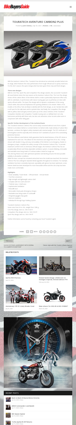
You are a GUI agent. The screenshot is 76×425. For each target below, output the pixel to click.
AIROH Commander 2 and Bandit (23, 406)
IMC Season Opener (18, 414)
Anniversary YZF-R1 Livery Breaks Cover (20, 306)
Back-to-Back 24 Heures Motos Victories (25, 398)
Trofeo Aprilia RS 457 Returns (22, 422)
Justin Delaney (27, 26)
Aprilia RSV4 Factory (13, 278)
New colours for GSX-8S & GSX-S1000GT (53, 306)
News (21, 400)
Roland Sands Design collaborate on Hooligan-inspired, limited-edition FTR (53, 279)
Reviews (45, 26)
